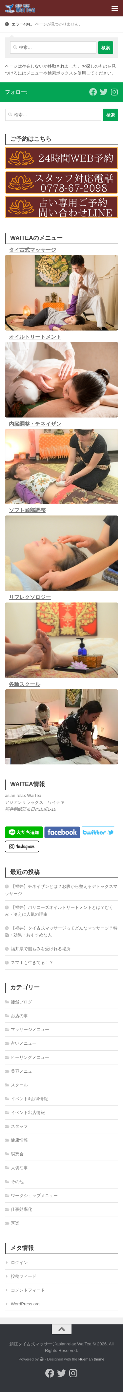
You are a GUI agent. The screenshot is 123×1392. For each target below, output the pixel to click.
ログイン (19, 1262)
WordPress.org (25, 1303)
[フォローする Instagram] (114, 92)
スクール (19, 1084)
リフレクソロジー (30, 597)
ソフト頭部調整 (27, 510)
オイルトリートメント (35, 337)
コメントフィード (28, 1290)
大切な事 (19, 1167)
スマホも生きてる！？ (32, 962)
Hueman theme (91, 1359)
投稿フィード (23, 1276)
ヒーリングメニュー (30, 1057)
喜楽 (15, 1223)
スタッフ (19, 1126)
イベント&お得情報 (29, 1098)
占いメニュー (23, 1043)
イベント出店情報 (28, 1112)
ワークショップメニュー (34, 1195)
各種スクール (24, 684)
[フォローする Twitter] (104, 92)
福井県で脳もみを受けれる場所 (41, 948)
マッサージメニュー (30, 1029)
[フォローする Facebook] (93, 92)
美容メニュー (23, 1071)
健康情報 (19, 1140)
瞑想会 (17, 1153)
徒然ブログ (21, 1001)
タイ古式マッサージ (32, 250)
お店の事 (19, 1015)
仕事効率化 (21, 1209)
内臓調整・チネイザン (35, 424)
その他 (17, 1181)
